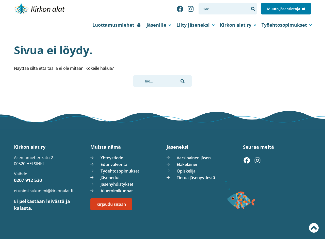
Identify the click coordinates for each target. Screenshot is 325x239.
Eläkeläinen (188, 164)
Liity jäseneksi (193, 25)
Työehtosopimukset (284, 25)
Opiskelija (186, 171)
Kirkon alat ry (235, 25)
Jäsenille (156, 25)
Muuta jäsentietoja (286, 8)
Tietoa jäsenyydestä (196, 177)
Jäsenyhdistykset (117, 184)
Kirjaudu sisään (111, 204)
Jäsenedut (110, 177)
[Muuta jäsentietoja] (286, 8)
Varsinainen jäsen (194, 158)
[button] (253, 9)
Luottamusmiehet (113, 25)
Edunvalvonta (114, 164)
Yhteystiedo (112, 158)
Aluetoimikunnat (117, 191)
